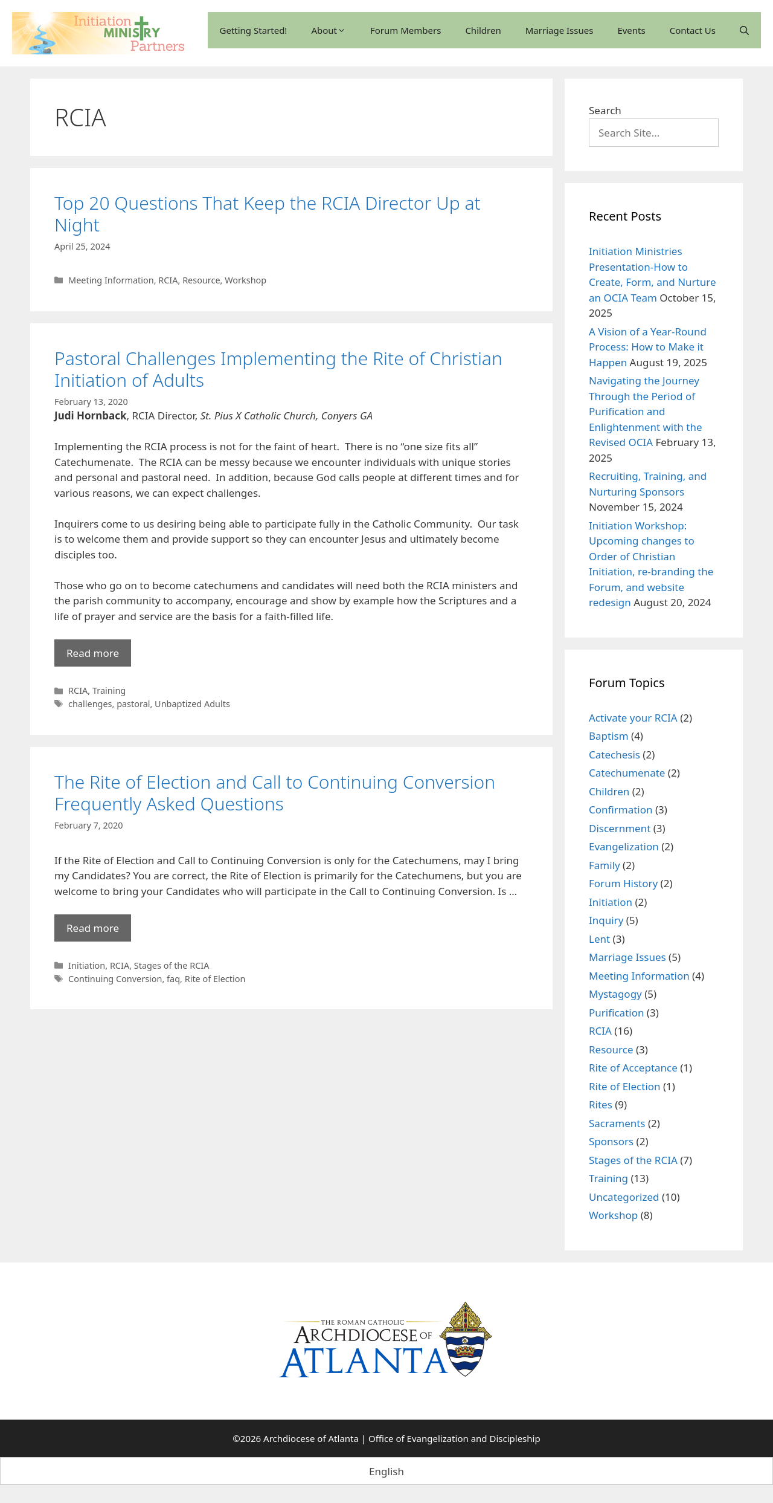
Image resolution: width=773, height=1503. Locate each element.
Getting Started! (253, 30)
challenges (90, 703)
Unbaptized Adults (192, 703)
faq (173, 978)
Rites (600, 1104)
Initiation (86, 965)
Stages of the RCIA (172, 965)
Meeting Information (111, 280)
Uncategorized (624, 1197)
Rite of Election (215, 978)
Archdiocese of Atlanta (311, 1438)
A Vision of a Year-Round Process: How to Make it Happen (648, 347)
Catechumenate (627, 773)
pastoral (133, 703)
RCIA (168, 280)
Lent (599, 939)
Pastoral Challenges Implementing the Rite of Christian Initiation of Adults (278, 369)
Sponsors (611, 1141)
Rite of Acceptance (633, 1068)
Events (631, 30)
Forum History (623, 883)
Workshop (245, 280)
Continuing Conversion (115, 978)
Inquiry (606, 920)
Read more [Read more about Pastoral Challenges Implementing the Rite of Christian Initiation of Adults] (92, 653)
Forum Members (405, 30)
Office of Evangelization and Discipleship (454, 1438)
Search (605, 110)
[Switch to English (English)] (386, 1471)
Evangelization (624, 846)
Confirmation (621, 809)
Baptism (609, 736)
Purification (616, 1013)
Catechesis (614, 754)
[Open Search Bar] (744, 30)
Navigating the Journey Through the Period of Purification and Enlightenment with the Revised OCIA (645, 411)
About (328, 30)
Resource (201, 280)
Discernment (619, 828)
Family (604, 865)
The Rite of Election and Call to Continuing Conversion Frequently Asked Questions (274, 792)
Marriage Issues (559, 30)
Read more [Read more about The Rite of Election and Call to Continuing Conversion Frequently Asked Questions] (92, 928)
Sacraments (617, 1123)
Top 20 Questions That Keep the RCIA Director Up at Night (267, 213)
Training (109, 690)
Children (483, 30)
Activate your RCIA (633, 718)
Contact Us (693, 30)
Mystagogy (615, 994)
